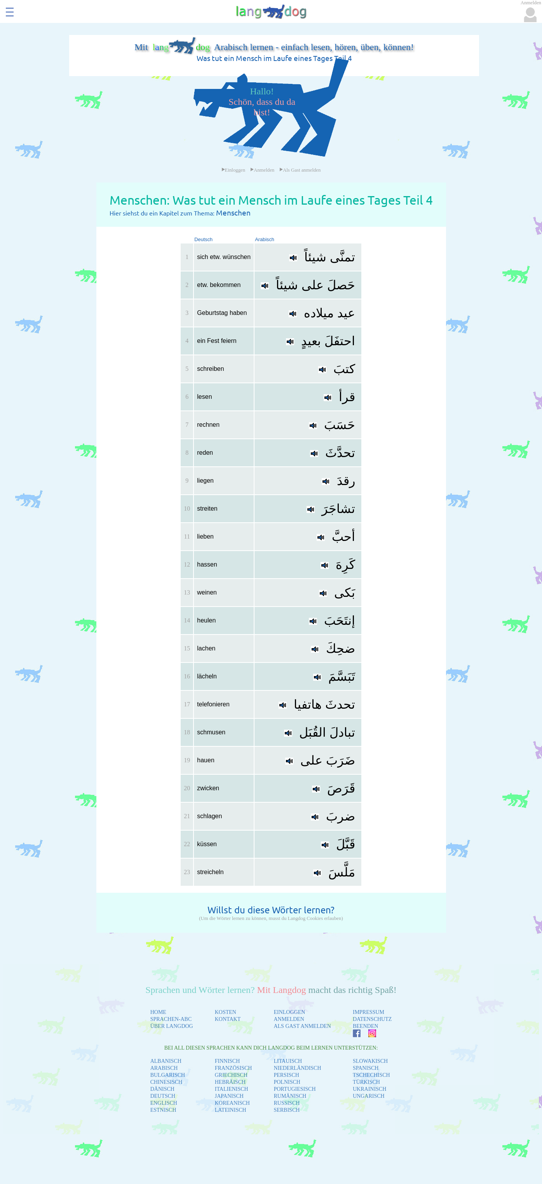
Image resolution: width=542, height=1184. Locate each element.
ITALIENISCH (231, 1089)
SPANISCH (365, 1068)
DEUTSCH (163, 1096)
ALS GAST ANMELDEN (302, 1026)
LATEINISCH (230, 1110)
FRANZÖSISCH (233, 1068)
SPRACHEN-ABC (171, 1019)
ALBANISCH (165, 1061)
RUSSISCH (287, 1103)
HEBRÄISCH (230, 1082)
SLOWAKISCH (370, 1061)
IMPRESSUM (368, 1012)
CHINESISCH (166, 1082)
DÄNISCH (162, 1089)
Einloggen (233, 170)
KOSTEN (225, 1012)
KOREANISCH (232, 1103)
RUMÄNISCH (290, 1096)
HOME (158, 1012)
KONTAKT (228, 1019)
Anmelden (262, 170)
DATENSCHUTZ (372, 1019)
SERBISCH (287, 1110)
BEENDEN (365, 1026)
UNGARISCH (369, 1096)
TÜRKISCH (366, 1082)
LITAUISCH (288, 1061)
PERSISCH (286, 1075)
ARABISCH (164, 1068)
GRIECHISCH (231, 1075)
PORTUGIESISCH (294, 1089)
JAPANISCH (229, 1096)
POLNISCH (287, 1082)
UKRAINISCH (369, 1089)
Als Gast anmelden (300, 170)
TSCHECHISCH (371, 1075)
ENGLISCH (163, 1103)
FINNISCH (227, 1061)
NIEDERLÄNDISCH (297, 1068)
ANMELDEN (289, 1019)
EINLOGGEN (289, 1012)
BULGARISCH (167, 1075)
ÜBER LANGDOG (171, 1026)
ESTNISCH (163, 1110)
